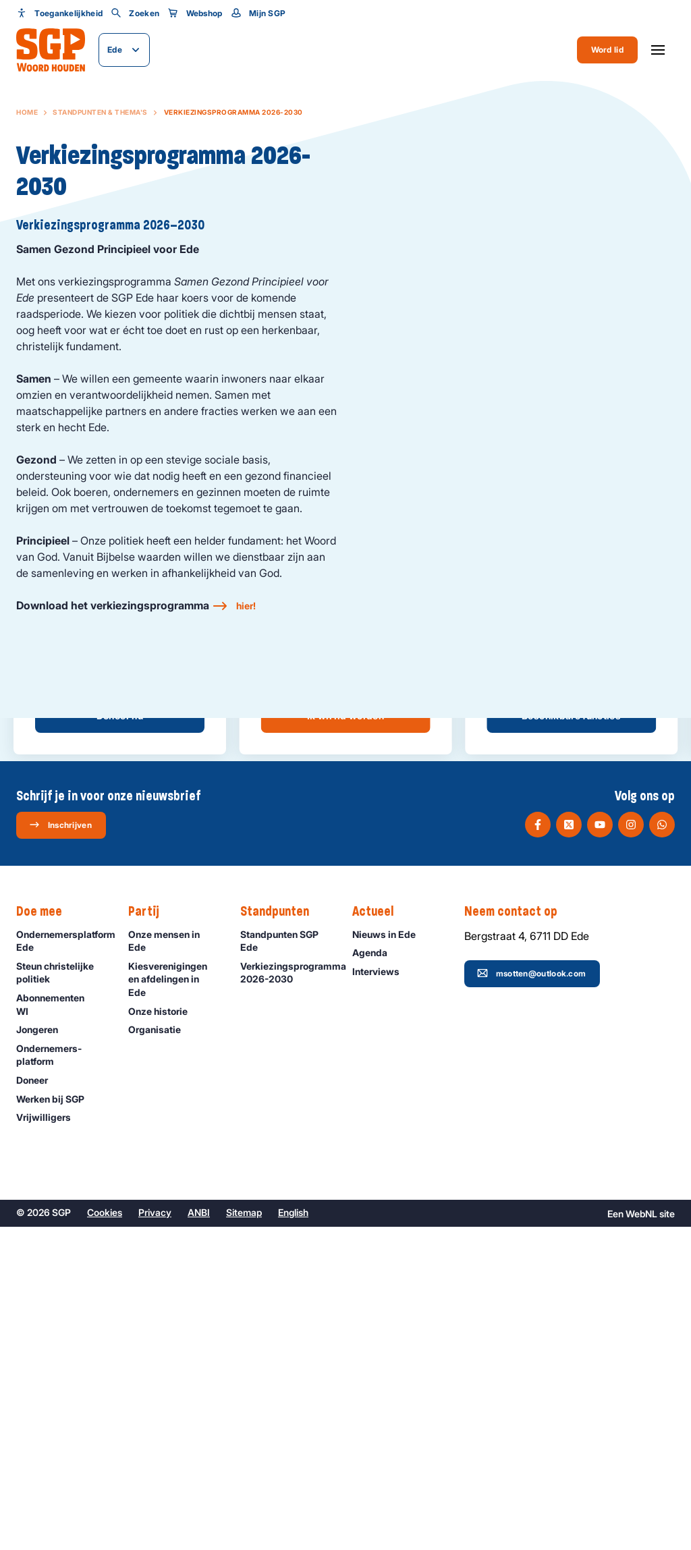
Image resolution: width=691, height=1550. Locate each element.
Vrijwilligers (49, 1441)
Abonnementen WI (61, 1328)
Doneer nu (119, 1039)
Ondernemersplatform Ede (65, 1264)
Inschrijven (60, 1148)
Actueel (379, 1235)
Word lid (607, 50)
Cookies (104, 1535)
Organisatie (160, 1353)
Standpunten (281, 1235)
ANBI (199, 1535)
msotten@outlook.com (531, 1297)
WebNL (641, 1537)
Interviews (382, 1294)
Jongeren (43, 1353)
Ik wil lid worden (345, 1039)
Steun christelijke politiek (61, 1295)
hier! (246, 605)
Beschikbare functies (571, 1039)
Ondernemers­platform (61, 1378)
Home (27, 112)
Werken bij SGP (56, 1422)
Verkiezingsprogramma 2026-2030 (289, 1295)
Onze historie (164, 1334)
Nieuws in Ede (390, 1257)
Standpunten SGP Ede (285, 1264)
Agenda (375, 1276)
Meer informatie (345, 1000)
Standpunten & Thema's (100, 112)
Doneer (38, 1403)
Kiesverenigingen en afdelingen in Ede (173, 1302)
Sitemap (244, 1535)
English (293, 1535)
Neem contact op (517, 1235)
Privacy (154, 1535)
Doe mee (46, 1235)
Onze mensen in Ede (173, 1264)
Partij (150, 1235)
